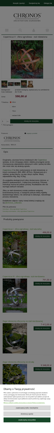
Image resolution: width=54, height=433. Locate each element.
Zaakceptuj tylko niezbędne (27, 408)
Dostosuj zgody (27, 414)
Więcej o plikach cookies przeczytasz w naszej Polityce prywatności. (24, 403)
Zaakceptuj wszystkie (27, 420)
